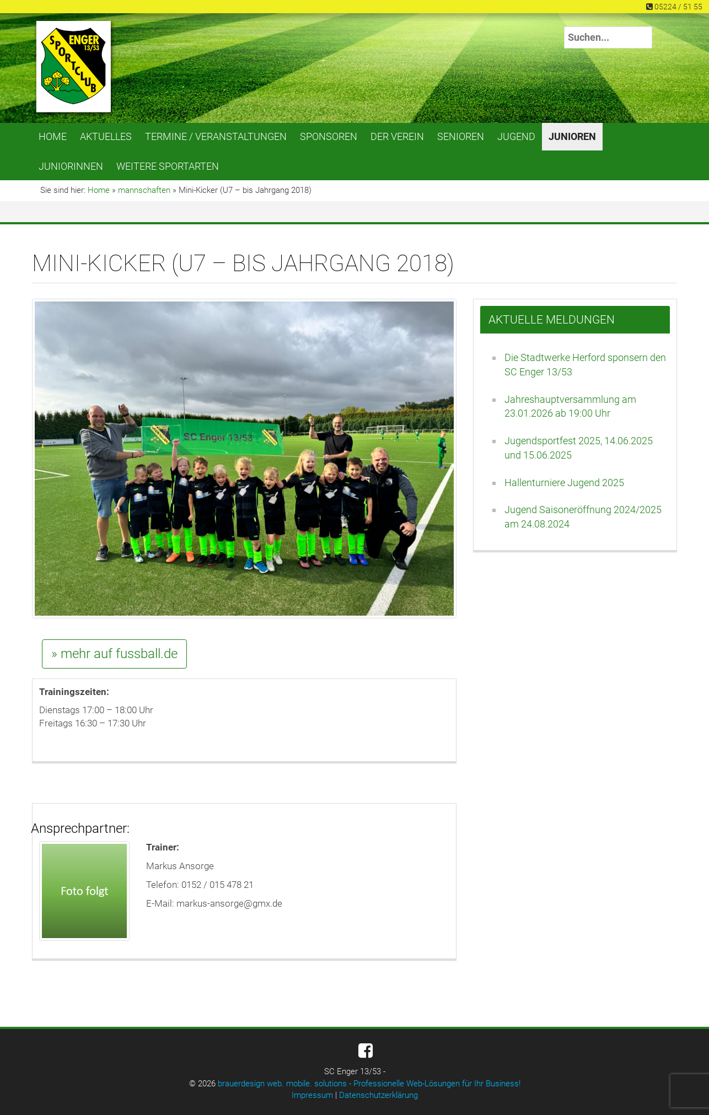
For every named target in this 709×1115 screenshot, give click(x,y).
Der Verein (397, 136)
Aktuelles (106, 136)
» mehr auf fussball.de (114, 653)
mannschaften (144, 190)
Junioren (572, 136)
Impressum (312, 1095)
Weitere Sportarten (167, 166)
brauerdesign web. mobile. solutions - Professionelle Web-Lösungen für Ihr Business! (369, 1084)
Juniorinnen (71, 166)
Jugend (516, 136)
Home (53, 136)
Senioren (460, 136)
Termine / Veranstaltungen (216, 136)
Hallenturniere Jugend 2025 (564, 482)
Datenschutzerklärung (378, 1095)
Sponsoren (328, 136)
